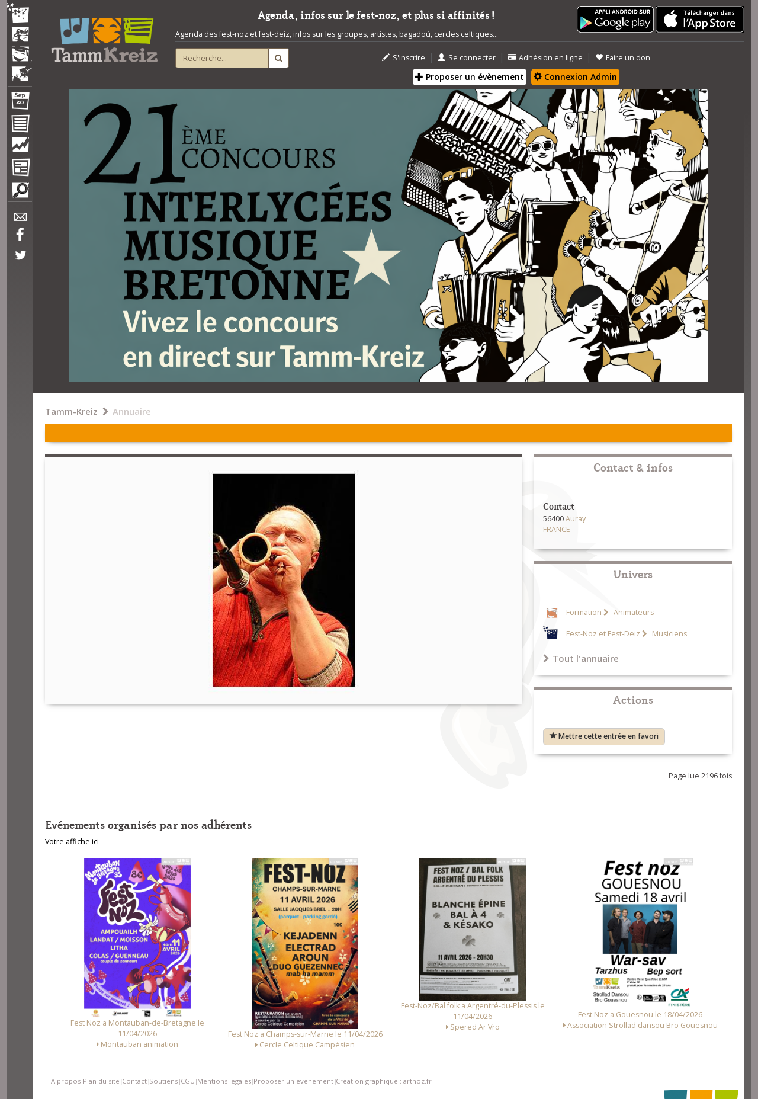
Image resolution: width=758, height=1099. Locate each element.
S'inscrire (403, 58)
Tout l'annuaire (581, 658)
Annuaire (132, 411)
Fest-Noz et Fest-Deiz (603, 634)
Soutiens (163, 1080)
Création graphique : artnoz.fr (384, 1080)
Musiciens (668, 634)
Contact (134, 1080)
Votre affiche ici (72, 842)
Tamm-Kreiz (71, 411)
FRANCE (556, 529)
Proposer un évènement (469, 76)
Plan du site (101, 1080)
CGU (188, 1080)
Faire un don (622, 58)
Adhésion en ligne (545, 58)
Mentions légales (224, 1080)
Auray (576, 519)
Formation (584, 612)
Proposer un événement (293, 1080)
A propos (66, 1080)
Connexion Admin (575, 76)
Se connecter (467, 58)
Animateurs (633, 612)
